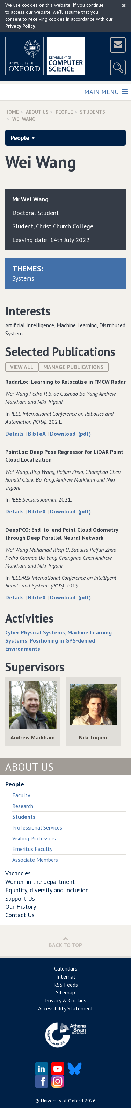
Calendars (65, 968)
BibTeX (37, 433)
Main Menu (106, 91)
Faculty (21, 795)
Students (92, 112)
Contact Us (20, 915)
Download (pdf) (70, 433)
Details (15, 433)
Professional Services (37, 827)
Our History (20, 906)
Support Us (20, 898)
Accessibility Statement (65, 1008)
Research (22, 806)
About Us (37, 112)
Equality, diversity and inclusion (47, 890)
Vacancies (18, 873)
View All (22, 366)
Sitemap (65, 992)
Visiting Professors (34, 838)
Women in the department (40, 882)
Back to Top (65, 941)
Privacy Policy (20, 26)
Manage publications (73, 366)
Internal (65, 976)
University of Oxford (62, 1100)
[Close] (124, 5)
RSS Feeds (65, 984)
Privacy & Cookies (65, 1000)
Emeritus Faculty (32, 848)
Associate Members (35, 859)
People (64, 112)
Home (12, 112)
